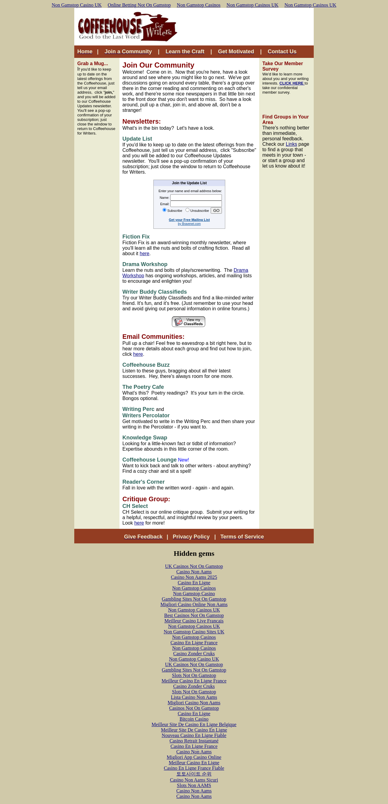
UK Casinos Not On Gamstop (194, 566)
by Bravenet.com (189, 223)
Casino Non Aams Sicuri (194, 779)
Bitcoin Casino (194, 719)
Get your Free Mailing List (189, 220)
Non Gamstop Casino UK (77, 5)
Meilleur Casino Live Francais (193, 620)
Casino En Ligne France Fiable (194, 768)
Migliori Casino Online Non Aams (193, 604)
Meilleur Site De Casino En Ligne (194, 729)
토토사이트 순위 (194, 773)
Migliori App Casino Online (194, 757)
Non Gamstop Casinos (198, 5)
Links (291, 144)
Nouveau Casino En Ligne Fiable (194, 735)
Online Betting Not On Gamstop (139, 5)
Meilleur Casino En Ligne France (194, 680)
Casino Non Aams (194, 571)
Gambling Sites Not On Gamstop (194, 599)
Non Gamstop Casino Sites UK (194, 631)
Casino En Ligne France (193, 642)
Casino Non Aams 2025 (194, 577)
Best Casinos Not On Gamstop (194, 615)
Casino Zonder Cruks (194, 653)
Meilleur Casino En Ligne (194, 762)
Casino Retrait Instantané (194, 740)
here (144, 253)
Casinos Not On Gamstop (194, 708)
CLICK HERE (292, 83)
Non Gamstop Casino (194, 593)
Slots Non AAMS (194, 785)
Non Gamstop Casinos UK (252, 5)
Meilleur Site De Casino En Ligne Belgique (194, 724)
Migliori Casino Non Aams (194, 702)
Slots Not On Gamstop (194, 675)
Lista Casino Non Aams (194, 697)
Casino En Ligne (194, 582)
